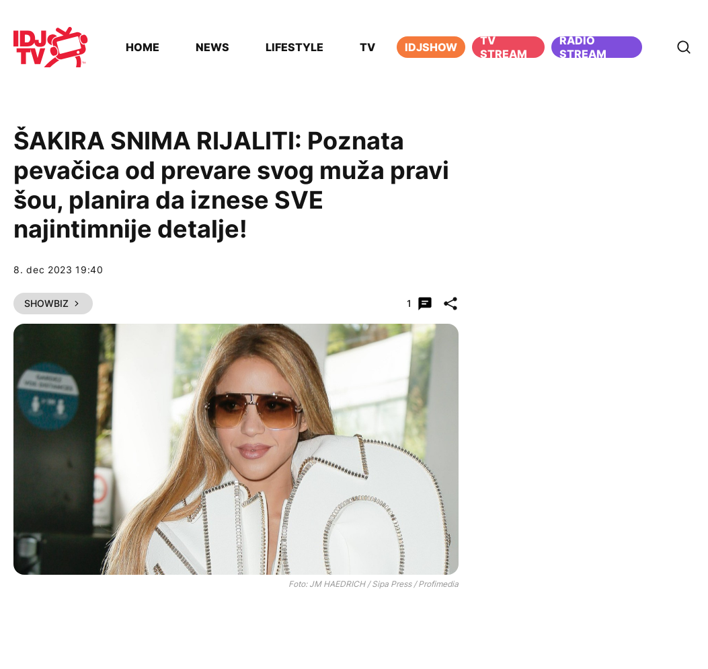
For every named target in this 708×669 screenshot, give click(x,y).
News (212, 47)
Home (142, 47)
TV (367, 47)
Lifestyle (294, 47)
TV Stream (503, 47)
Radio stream (582, 47)
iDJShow (431, 47)
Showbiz (53, 303)
